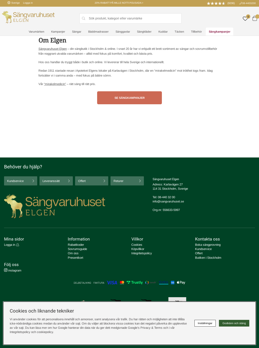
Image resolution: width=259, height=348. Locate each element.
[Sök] (131, 18)
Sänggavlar (123, 31)
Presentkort (75, 257)
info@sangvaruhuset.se (168, 201)
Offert (82, 181)
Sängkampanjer (219, 31)
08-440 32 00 (166, 197)
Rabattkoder (76, 244)
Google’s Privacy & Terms (145, 327)
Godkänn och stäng (234, 323)
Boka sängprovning (208, 244)
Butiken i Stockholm (208, 257)
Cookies (136, 244)
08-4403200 (249, 3)
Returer (118, 181)
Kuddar (163, 31)
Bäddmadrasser (98, 31)
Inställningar (205, 323)
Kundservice (15, 181)
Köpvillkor (137, 249)
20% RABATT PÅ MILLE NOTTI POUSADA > (119, 2)
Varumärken (36, 31)
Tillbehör (196, 31)
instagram (12, 270)
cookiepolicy (45, 332)
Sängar (76, 31)
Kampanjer (58, 31)
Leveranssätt (51, 181)
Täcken (179, 31)
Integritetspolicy (141, 253)
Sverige (13, 2)
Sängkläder (144, 31)
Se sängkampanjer (130, 97)
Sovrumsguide (77, 249)
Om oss (73, 253)
